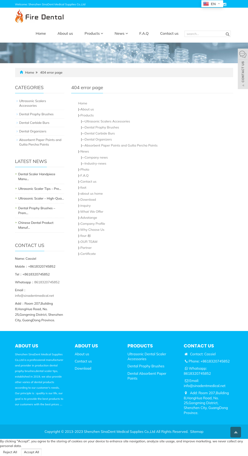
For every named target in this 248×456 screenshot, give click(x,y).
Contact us (169, 33)
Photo (85, 169)
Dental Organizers (98, 139)
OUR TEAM (89, 242)
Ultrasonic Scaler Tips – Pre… (39, 189)
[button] (102, 33)
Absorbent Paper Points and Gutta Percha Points (121, 145)
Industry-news (95, 163)
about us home (92, 193)
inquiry (86, 205)
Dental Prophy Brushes (102, 127)
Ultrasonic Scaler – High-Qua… (41, 198)
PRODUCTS (140, 346)
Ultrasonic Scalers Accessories (107, 121)
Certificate (88, 254)
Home (41, 33)
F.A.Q (144, 33)
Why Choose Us (92, 230)
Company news (96, 157)
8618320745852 (47, 282)
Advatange (88, 218)
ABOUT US (86, 346)
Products (94, 33)
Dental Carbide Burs (100, 133)
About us (65, 33)
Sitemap (196, 431)
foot (83, 187)
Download (88, 199)
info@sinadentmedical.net (34, 296)
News (121, 33)
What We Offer (91, 211)
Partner (86, 248)
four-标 (86, 236)
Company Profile (93, 224)
